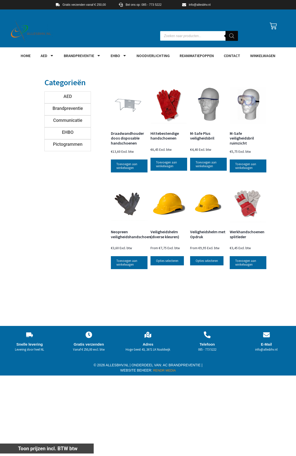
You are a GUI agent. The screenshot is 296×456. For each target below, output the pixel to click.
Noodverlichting (153, 55)
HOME (26, 55)
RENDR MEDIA (164, 370)
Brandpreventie (82, 55)
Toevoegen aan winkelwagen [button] (126, 166)
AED (47, 55)
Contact (232, 55)
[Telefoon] (207, 334)
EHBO (119, 55)
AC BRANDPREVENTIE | (182, 365)
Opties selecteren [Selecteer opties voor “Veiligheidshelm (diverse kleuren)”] (167, 261)
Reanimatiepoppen (197, 55)
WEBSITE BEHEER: (136, 370)
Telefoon (207, 344)
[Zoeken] (231, 36)
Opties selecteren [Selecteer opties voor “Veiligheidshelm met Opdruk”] (207, 261)
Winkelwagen (262, 55)
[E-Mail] (266, 334)
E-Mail (266, 344)
